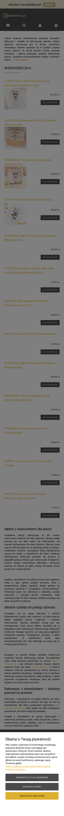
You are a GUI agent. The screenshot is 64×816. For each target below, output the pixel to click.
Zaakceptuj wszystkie (32, 796)
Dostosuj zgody (32, 786)
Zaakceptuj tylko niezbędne (32, 777)
